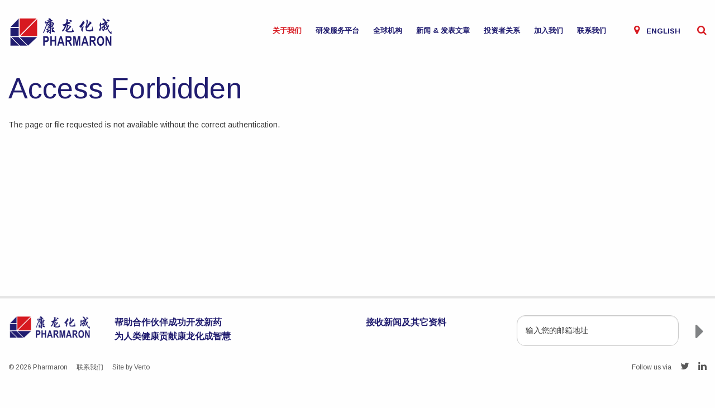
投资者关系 (502, 30)
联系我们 (591, 30)
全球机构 (387, 30)
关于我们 (287, 30)
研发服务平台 (337, 30)
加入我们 (548, 30)
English (663, 31)
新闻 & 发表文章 (443, 30)
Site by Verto (131, 367)
